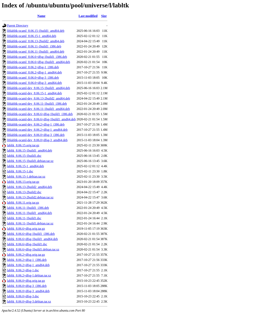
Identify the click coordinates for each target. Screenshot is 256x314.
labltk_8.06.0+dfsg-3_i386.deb (27, 286)
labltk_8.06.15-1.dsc (20, 171)
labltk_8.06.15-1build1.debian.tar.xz (30, 161)
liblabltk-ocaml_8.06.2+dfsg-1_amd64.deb (34, 72)
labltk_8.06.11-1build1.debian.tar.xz (30, 223)
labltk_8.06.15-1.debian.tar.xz (26, 176)
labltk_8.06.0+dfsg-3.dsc (23, 296)
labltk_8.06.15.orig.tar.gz (23, 145)
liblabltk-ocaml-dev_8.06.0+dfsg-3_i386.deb (36, 135)
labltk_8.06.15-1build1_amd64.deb (29, 150)
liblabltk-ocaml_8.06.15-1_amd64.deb (31, 36)
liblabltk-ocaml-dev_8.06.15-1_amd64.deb (34, 93)
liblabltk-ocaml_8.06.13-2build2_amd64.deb (35, 41)
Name (41, 16)
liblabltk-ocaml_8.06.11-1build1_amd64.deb (35, 51)
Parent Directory (17, 25)
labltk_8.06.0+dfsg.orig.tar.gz (26, 280)
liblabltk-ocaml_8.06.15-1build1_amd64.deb (35, 30)
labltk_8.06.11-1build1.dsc (24, 218)
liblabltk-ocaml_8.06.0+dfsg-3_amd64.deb (34, 83)
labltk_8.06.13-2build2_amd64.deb (29, 187)
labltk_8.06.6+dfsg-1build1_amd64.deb (32, 239)
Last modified (88, 16)
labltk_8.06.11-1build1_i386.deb (28, 207)
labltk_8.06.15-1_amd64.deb (25, 166)
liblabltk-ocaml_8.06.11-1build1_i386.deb (34, 46)
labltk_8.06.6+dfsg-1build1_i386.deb (31, 233)
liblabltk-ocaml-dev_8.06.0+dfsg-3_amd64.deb (37, 140)
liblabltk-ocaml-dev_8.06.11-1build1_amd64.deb (38, 109)
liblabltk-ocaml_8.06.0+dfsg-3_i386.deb (33, 77)
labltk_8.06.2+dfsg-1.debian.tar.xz (29, 275)
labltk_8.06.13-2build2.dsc (24, 192)
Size (104, 16)
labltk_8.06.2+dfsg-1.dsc (23, 270)
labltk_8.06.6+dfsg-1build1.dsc (27, 244)
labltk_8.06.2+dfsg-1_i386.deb (27, 260)
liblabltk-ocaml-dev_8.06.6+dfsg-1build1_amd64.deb (41, 119)
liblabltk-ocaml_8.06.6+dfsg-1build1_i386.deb (37, 56)
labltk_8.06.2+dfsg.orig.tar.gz (26, 254)
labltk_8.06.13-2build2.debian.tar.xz (30, 197)
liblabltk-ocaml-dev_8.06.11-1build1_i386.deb (37, 103)
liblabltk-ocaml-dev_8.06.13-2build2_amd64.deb (38, 98)
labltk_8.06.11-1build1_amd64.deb (29, 213)
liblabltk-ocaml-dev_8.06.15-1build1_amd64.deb (38, 88)
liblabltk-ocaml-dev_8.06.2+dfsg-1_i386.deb (36, 124)
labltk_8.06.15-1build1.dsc (24, 155)
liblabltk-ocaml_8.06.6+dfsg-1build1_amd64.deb (38, 62)
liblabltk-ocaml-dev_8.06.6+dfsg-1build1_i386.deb (40, 114)
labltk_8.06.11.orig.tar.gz (23, 202)
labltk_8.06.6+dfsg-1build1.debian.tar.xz (33, 249)
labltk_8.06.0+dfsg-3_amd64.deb (28, 291)
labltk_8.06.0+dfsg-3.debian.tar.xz (29, 301)
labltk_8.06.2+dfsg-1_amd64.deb (28, 265)
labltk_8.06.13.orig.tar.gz (23, 181)
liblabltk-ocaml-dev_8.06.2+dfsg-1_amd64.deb (37, 129)
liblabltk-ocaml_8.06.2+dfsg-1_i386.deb (33, 67)
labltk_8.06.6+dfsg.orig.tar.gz (26, 228)
